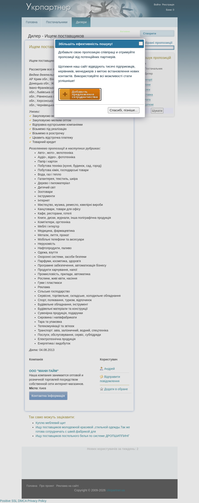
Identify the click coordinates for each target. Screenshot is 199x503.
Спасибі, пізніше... (124, 110)
